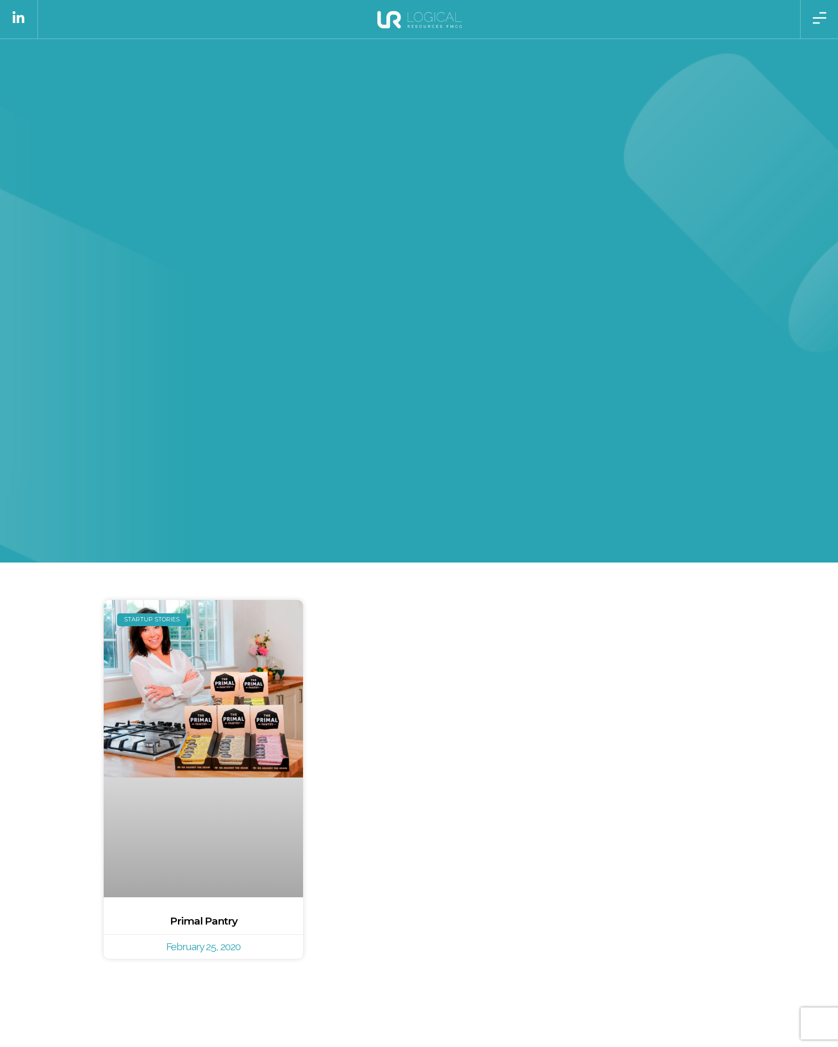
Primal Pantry (203, 920)
